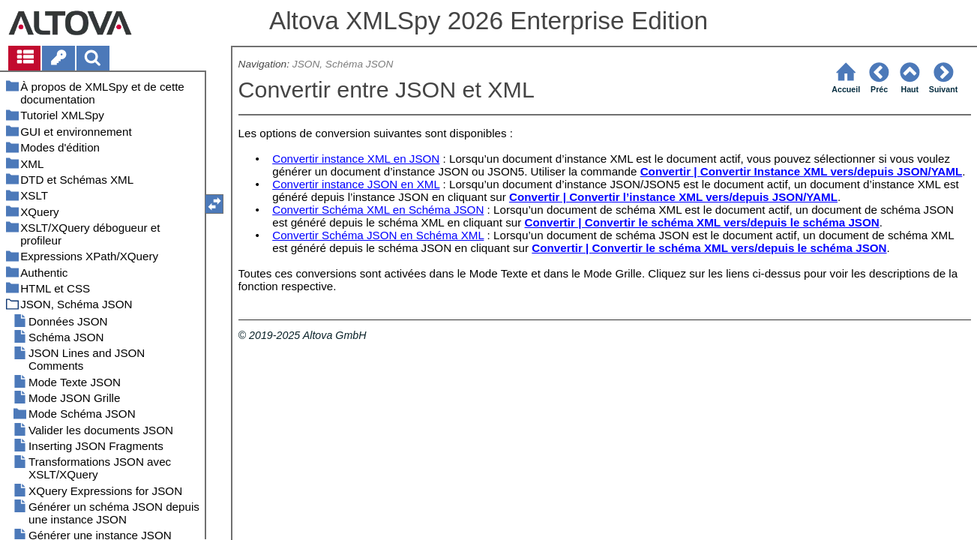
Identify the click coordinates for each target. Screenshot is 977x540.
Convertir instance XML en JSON (355, 158)
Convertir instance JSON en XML (355, 184)
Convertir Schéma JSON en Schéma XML (378, 235)
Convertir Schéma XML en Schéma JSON (378, 209)
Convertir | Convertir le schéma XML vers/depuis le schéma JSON (701, 222)
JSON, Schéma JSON (342, 64)
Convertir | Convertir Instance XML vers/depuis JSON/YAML (801, 171)
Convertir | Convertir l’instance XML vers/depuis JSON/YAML (673, 196)
